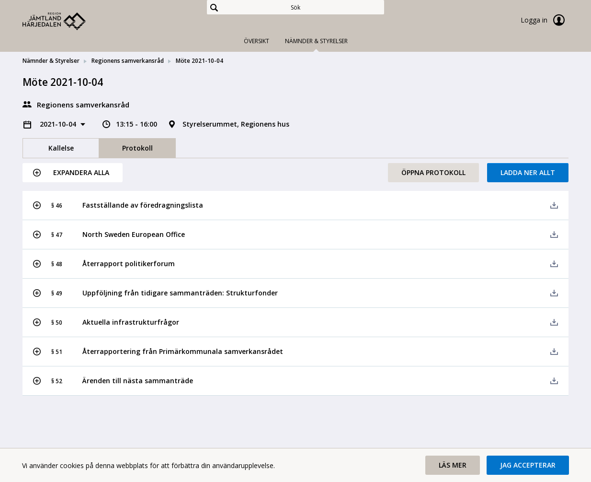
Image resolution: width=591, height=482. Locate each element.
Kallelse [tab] (61, 148)
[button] (73, 172)
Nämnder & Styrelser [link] (51, 61)
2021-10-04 (59, 124)
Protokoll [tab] (137, 148)
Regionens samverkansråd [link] (127, 61)
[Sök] (295, 7)
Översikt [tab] (256, 41)
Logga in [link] (544, 20)
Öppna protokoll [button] (433, 172)
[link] (70, 21)
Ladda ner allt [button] (527, 172)
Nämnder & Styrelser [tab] (316, 41)
